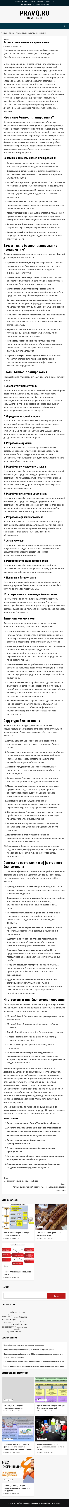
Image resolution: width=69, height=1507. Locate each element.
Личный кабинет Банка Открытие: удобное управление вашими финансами (34, 1187)
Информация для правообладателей (35, 4)
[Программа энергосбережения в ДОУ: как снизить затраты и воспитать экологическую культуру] (18, 1428)
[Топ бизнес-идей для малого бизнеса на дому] (51, 1217)
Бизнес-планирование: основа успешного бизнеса (31, 1135)
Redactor (7, 46)
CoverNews (44, 1503)
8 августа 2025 (49, 1411)
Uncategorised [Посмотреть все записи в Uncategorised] (8, 1400)
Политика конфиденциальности (41, 1)
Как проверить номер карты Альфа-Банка (34, 1179)
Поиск (5, 1287)
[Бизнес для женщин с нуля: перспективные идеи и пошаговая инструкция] (18, 1470)
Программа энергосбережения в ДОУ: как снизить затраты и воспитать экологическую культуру (32, 1355)
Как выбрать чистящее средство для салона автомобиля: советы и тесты (33, 1361)
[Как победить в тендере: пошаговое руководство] (18, 1390)
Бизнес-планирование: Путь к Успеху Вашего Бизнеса (33, 1123)
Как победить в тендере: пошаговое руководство (23, 1345)
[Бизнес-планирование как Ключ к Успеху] (18, 1256)
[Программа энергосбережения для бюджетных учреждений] (51, 1390)
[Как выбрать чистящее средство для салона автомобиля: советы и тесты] (51, 1428)
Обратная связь (21, 1)
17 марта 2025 (17, 46)
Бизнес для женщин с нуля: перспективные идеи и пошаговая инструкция (33, 1366)
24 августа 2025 (16, 1411)
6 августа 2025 (15, 1452)
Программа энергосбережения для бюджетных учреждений (28, 1349)
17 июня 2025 (15, 1493)
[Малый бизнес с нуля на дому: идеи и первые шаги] (18, 1217)
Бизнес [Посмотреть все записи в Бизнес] (6, 39)
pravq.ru (34, 13)
